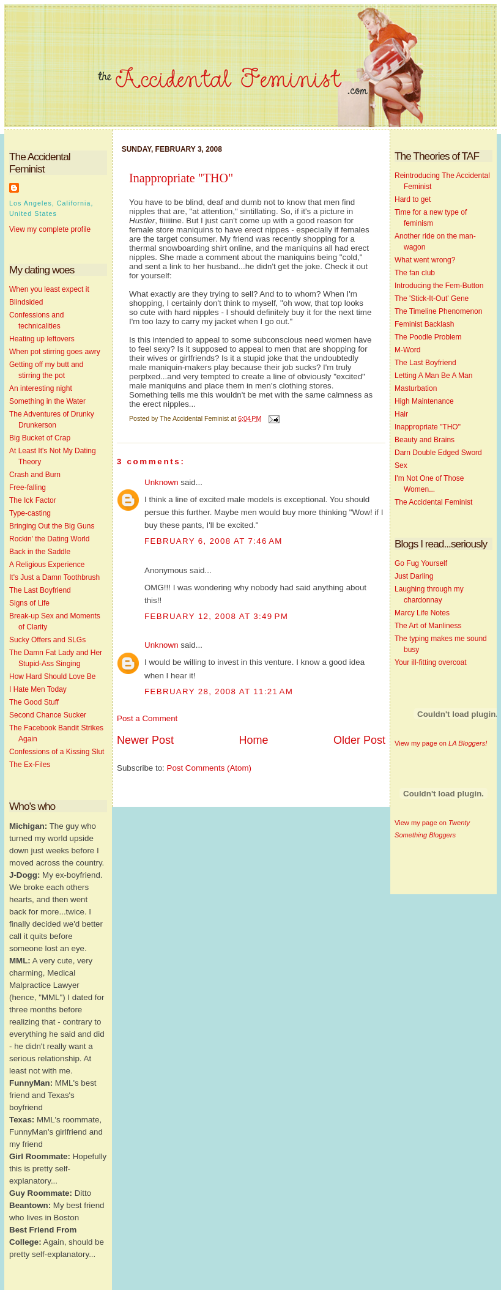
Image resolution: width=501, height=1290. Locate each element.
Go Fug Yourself (421, 563)
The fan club (415, 273)
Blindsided (26, 302)
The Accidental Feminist (433, 502)
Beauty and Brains (425, 440)
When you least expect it (49, 289)
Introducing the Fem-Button (439, 285)
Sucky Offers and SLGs (47, 640)
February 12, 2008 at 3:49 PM (216, 616)
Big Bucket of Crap (39, 438)
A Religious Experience (46, 564)
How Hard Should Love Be (52, 676)
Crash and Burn (35, 474)
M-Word (407, 350)
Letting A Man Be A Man (433, 375)
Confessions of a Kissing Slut (56, 751)
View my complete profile (50, 229)
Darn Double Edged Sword (438, 452)
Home (253, 740)
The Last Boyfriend (40, 590)
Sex (401, 465)
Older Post (359, 740)
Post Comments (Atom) (209, 768)
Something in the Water (47, 401)
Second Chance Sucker (47, 715)
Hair (401, 414)
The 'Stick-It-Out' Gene (432, 298)
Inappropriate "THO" (181, 178)
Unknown (161, 482)
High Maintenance (424, 401)
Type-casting (30, 513)
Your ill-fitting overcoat (431, 662)
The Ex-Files (29, 764)
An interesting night (40, 388)
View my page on (441, 743)
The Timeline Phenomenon (438, 311)
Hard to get (413, 199)
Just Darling (414, 576)
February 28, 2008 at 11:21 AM (218, 691)
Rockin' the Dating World (49, 539)
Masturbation (416, 388)
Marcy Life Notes (422, 613)
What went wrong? (425, 260)
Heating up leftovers (42, 339)
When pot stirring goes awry (54, 351)
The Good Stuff (34, 702)
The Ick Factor (32, 500)
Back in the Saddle (39, 551)
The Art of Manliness (428, 625)
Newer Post (145, 740)
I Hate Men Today (38, 689)
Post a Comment (147, 718)
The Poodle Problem (428, 337)
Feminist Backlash (424, 324)
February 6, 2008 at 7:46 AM (213, 541)
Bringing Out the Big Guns (51, 526)
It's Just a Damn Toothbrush (54, 577)
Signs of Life (29, 603)
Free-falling (27, 487)
